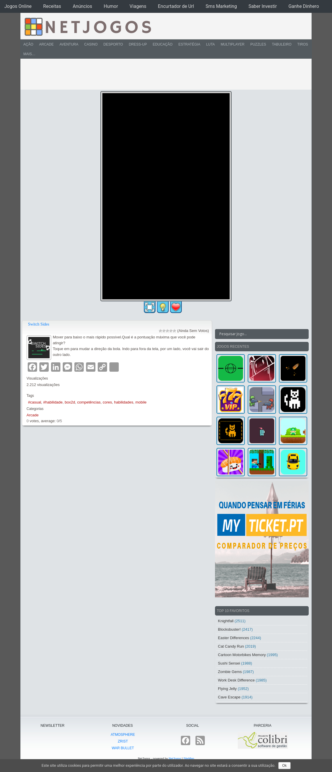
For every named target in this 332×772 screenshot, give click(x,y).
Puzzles (258, 44)
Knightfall (225, 621)
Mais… (29, 54)
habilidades (123, 402)
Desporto (113, 44)
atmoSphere (123, 735)
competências (88, 402)
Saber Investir (263, 6)
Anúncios (82, 6)
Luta (210, 44)
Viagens (138, 6)
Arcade (46, 44)
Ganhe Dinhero (304, 6)
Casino (90, 44)
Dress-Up (138, 44)
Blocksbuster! (229, 629)
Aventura (69, 44)
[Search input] (258, 334)
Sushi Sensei (229, 663)
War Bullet (123, 748)
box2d (70, 402)
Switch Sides (38, 324)
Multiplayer (232, 44)
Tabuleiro (281, 44)
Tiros (302, 44)
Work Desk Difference (236, 680)
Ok (284, 766)
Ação (28, 44)
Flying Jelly (227, 688)
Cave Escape (229, 697)
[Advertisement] (161, 74)
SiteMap (189, 758)
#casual (34, 402)
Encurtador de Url (176, 6)
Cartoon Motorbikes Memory (242, 655)
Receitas (52, 6)
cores (107, 402)
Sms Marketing (221, 6)
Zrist (123, 741)
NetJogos (175, 758)
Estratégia (189, 44)
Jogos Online (18, 6)
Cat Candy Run (231, 646)
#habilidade (53, 402)
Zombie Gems (230, 672)
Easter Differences (233, 638)
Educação (162, 44)
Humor (111, 6)
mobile (140, 402)
